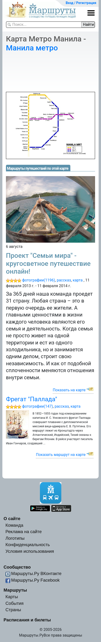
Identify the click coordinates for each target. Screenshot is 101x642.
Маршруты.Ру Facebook (35, 580)
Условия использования (29, 551)
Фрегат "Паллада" (31, 399)
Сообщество (17, 567)
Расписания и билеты (27, 619)
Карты (11, 596)
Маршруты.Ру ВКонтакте (36, 573)
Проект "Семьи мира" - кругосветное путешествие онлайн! (48, 263)
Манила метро (32, 47)
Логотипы (14, 538)
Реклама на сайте (23, 531)
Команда (14, 525)
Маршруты (15, 590)
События (14, 603)
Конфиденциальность (27, 544)
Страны (13, 609)
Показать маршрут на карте (61, 454)
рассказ (64, 280)
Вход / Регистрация (81, 3)
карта (78, 280)
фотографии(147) (37, 406)
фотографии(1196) (38, 280)
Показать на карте (69, 390)
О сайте (12, 518)
